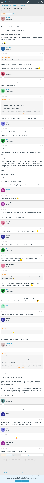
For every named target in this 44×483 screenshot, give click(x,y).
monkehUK (5, 11)
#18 (42, 419)
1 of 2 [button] (3, 13)
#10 (42, 241)
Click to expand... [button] (22, 113)
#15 (42, 325)
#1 (42, 24)
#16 (42, 350)
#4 (42, 96)
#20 (42, 448)
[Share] (40, 24)
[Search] (42, 2)
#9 (42, 228)
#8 (42, 209)
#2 (42, 54)
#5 (42, 128)
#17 (42, 406)
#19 (42, 434)
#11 (42, 255)
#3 (42, 79)
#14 (42, 311)
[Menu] (2, 2)
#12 (42, 270)
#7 (42, 195)
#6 (42, 146)
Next (9, 13)
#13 (42, 296)
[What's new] (38, 2)
